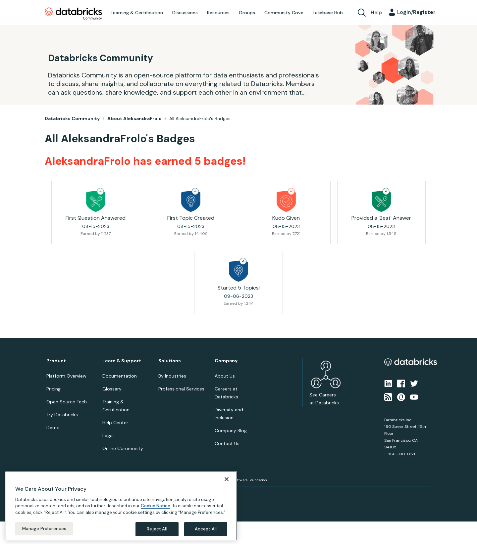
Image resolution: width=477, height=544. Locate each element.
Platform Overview (66, 376)
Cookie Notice (155, 506)
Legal (108, 435)
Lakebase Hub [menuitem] (328, 13)
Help (376, 12)
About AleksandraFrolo (134, 118)
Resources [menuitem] (218, 13)
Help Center (115, 423)
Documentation (119, 376)
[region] (121, 506)
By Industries (172, 376)
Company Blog (231, 430)
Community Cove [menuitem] (283, 13)
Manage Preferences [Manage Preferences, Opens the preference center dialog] (44, 528)
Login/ (416, 12)
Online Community (122, 448)
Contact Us (227, 443)
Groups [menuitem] (247, 13)
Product (56, 361)
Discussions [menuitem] (185, 13)
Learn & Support (121, 361)
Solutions (169, 361)
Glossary (112, 389)
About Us (225, 376)
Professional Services (181, 389)
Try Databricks (62, 415)
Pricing (53, 389)
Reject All (157, 529)
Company (226, 361)
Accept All (206, 529)
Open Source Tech (66, 402)
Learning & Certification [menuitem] (137, 13)
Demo (53, 428)
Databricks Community (73, 14)
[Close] (226, 479)
